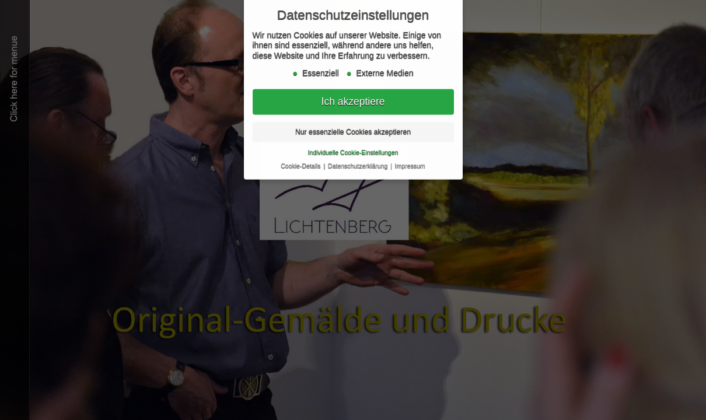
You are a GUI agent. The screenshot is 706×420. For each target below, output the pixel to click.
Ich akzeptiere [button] (353, 99)
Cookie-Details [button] (301, 163)
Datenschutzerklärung (358, 163)
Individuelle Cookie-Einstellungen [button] (353, 149)
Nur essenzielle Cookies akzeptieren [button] (353, 129)
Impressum (410, 163)
